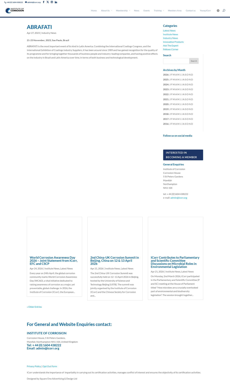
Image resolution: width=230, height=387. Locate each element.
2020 (165, 104)
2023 (165, 89)
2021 (165, 99)
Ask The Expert (170, 45)
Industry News (49, 32)
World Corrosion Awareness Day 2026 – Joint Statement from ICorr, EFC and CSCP (54, 260)
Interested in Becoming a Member (181, 155)
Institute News (170, 34)
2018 (165, 114)
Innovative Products (173, 41)
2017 (165, 118)
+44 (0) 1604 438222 (14, 2)
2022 (165, 94)
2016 (165, 123)
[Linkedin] (56, 2)
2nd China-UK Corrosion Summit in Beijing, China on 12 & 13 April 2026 (114, 260)
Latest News (169, 30)
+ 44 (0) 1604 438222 (46, 345)
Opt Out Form (50, 366)
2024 (165, 84)
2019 (165, 109)
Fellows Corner (170, 49)
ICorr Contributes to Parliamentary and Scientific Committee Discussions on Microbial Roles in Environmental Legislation (175, 262)
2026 (165, 74)
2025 (165, 79)
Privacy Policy (34, 366)
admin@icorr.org (178, 197)
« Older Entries (34, 306)
